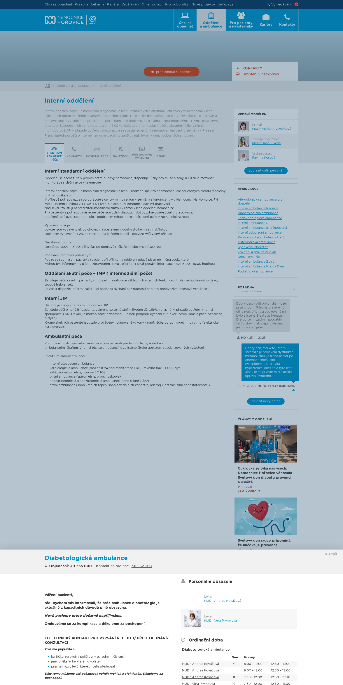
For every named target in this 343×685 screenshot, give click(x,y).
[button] (332, 554)
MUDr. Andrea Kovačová (222, 600)
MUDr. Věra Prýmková (220, 620)
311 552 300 (141, 566)
